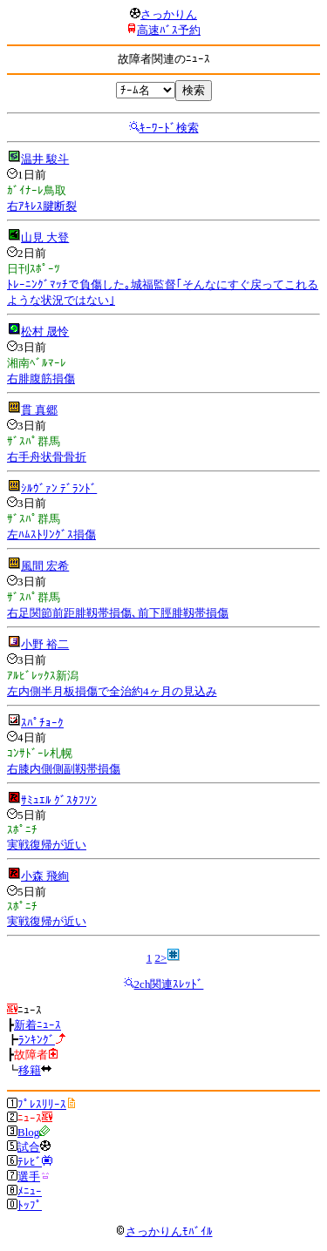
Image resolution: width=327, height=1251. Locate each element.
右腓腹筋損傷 (41, 378)
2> (160, 957)
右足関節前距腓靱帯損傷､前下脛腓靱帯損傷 (117, 612)
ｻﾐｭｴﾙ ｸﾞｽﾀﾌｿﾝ (59, 800)
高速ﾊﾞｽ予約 (169, 30)
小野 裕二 (45, 644)
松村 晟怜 (45, 331)
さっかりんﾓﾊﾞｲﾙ (164, 1231)
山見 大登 (45, 237)
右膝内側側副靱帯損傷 (63, 768)
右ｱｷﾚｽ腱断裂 (42, 206)
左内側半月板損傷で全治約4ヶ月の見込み (112, 691)
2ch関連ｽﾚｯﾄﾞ (169, 984)
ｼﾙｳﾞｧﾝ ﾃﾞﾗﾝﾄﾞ (59, 488)
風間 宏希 (45, 565)
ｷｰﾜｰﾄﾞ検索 (169, 127)
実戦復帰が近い (46, 844)
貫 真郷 (39, 409)
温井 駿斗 (45, 159)
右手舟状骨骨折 (46, 456)
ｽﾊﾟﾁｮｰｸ (42, 722)
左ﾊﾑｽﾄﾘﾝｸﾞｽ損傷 (51, 534)
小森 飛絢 (45, 875)
